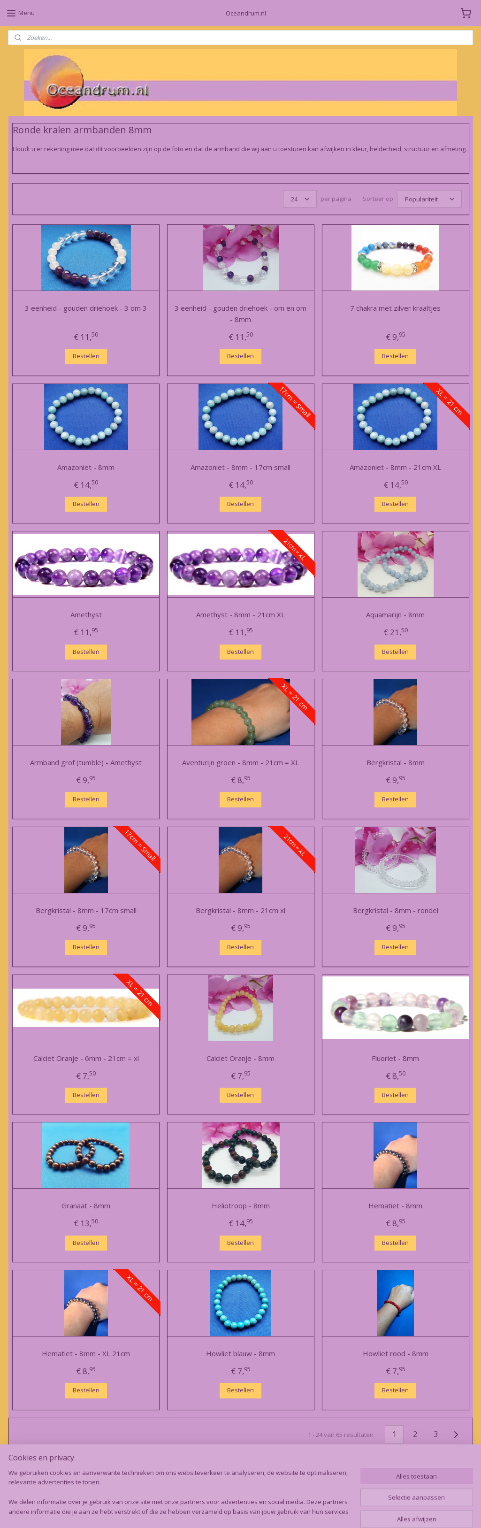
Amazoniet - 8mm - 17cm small (240, 467)
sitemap (206, 1510)
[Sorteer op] (429, 199)
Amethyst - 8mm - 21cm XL (240, 615)
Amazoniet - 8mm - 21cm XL (395, 467)
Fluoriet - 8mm (395, 1058)
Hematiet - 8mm (395, 1206)
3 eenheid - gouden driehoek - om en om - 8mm (240, 313)
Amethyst (85, 615)
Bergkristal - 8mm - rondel (395, 910)
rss (225, 1510)
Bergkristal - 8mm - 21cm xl (240, 910)
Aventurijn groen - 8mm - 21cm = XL (240, 763)
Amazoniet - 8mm (86, 467)
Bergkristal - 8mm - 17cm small (85, 910)
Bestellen (85, 356)
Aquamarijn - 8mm (395, 615)
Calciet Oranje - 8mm (240, 1058)
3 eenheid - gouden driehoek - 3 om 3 (86, 308)
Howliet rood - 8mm (395, 1354)
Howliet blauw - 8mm (240, 1354)
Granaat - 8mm (85, 1206)
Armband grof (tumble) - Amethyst (86, 763)
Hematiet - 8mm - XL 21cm (86, 1354)
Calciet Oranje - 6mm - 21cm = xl (85, 1058)
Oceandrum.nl (39, 1481)
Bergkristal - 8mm (395, 763)
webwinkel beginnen (261, 1510)
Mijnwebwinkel (343, 1510)
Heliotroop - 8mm (240, 1206)
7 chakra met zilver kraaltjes (395, 308)
